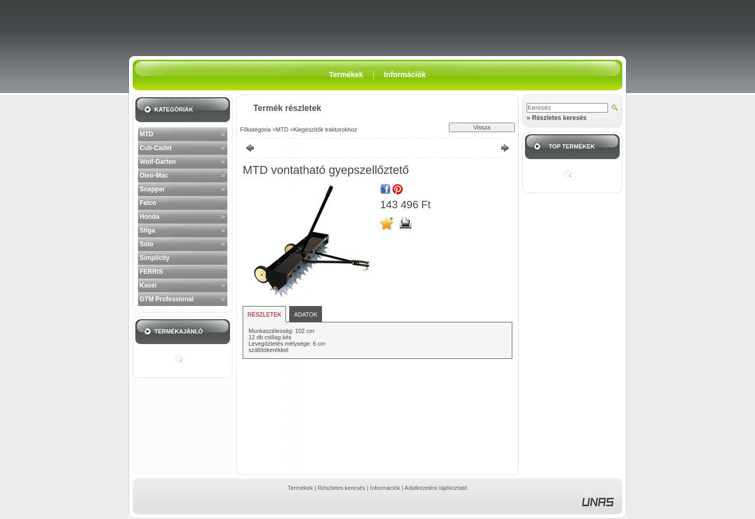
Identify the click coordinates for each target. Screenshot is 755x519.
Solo (146, 244)
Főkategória (255, 129)
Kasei (148, 285)
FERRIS (151, 271)
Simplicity (155, 258)
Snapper (152, 189)
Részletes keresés (341, 488)
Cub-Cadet (156, 148)
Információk (385, 488)
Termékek (300, 488)
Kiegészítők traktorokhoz (325, 129)
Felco (148, 203)
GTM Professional (167, 299)
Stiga (147, 230)
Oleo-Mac (154, 175)
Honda (149, 216)
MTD (146, 134)
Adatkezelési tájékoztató (435, 488)
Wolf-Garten (158, 161)
